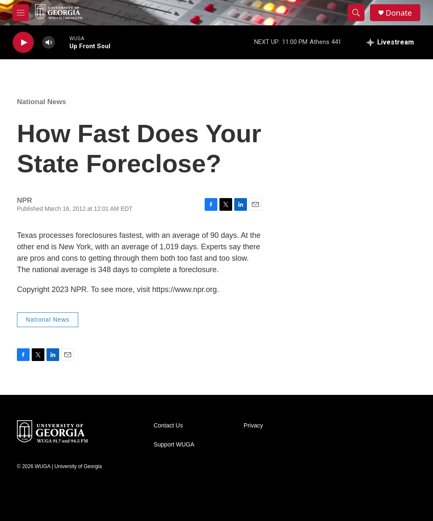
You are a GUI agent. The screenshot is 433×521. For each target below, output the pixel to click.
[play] (23, 42)
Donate (399, 12)
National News (41, 102)
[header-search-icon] (356, 12)
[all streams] (390, 42)
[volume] (48, 42)
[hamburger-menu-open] (21, 12)
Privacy (253, 425)
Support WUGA (173, 444)
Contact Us (168, 425)
